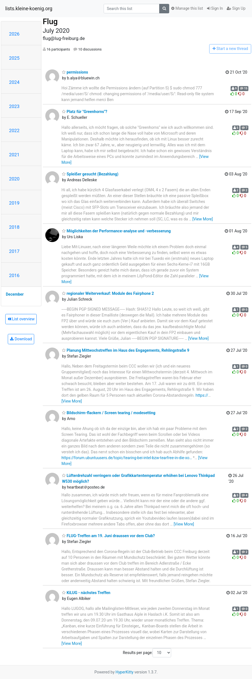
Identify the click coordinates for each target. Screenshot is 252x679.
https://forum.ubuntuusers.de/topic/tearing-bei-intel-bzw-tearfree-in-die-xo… (126, 458)
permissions (75, 72)
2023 (14, 106)
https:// (202, 395)
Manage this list (187, 8)
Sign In (215, 8)
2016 (14, 275)
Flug (50, 21)
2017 (14, 251)
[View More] (203, 219)
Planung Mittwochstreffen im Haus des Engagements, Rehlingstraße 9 (125, 350)
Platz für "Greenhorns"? (84, 111)
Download (21, 339)
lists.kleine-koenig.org (28, 8)
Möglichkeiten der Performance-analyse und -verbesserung (116, 231)
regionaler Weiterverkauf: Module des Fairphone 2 (108, 293)
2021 (14, 154)
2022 (14, 130)
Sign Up (236, 8)
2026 (14, 34)
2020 (14, 179)
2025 (14, 58)
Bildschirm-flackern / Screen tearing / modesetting (108, 413)
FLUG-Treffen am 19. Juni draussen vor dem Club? (108, 536)
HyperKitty (125, 672)
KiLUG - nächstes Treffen (86, 592)
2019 (14, 203)
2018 (14, 227)
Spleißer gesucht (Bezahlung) (90, 174)
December (15, 294)
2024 (14, 82)
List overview (21, 319)
